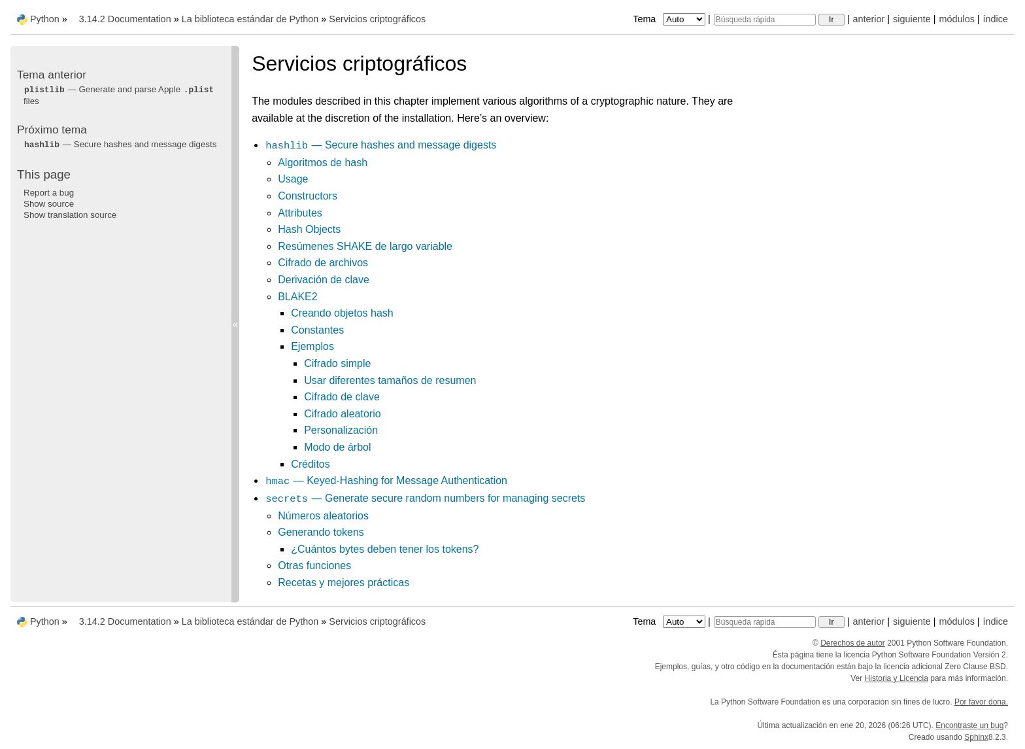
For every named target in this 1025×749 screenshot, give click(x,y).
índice (995, 19)
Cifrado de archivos (323, 262)
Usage (293, 178)
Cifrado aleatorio (342, 413)
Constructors (307, 195)
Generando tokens (321, 532)
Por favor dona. (981, 701)
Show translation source (70, 215)
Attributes (300, 212)
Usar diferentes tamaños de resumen (390, 380)
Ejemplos (312, 346)
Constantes (317, 330)
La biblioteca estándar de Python (250, 19)
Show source (49, 204)
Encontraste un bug (969, 725)
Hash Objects (309, 229)
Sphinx (976, 737)
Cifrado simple (337, 363)
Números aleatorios (323, 515)
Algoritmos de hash (322, 162)
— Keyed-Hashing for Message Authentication (386, 480)
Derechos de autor (852, 643)
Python (44, 19)
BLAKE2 (297, 296)
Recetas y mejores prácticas (343, 582)
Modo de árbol (337, 447)
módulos (956, 19)
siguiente (912, 19)
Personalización (341, 430)
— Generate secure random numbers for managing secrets (425, 498)
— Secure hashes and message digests (380, 144)
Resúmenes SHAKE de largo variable (365, 246)
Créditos (310, 464)
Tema (670, 19)
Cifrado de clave (342, 396)
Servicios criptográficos (377, 19)
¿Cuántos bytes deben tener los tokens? (385, 549)
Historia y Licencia (896, 678)
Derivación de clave (323, 279)
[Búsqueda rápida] (765, 20)
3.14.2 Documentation (125, 19)
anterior (869, 19)
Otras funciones (314, 565)
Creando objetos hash (342, 313)
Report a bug (49, 193)
